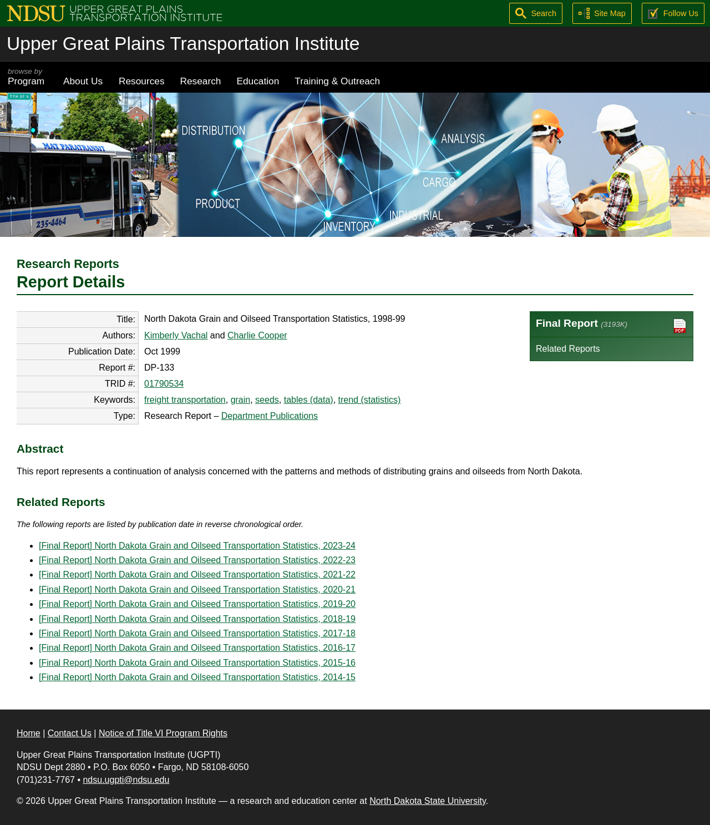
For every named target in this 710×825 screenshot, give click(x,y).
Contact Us (70, 733)
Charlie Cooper (257, 335)
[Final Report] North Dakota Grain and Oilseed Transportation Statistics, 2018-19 (197, 619)
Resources (142, 81)
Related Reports (568, 348)
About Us (83, 81)
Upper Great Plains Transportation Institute (183, 43)
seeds (267, 399)
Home (28, 733)
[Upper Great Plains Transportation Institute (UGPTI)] (115, 12)
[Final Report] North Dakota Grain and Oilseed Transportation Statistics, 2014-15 (197, 677)
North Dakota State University (427, 801)
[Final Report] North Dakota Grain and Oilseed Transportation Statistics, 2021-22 (197, 574)
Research (200, 81)
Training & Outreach (337, 81)
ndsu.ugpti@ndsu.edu (126, 779)
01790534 (164, 383)
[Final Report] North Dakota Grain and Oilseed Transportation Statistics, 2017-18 (197, 633)
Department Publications (269, 416)
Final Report (611, 326)
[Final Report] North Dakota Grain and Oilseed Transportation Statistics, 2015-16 (197, 662)
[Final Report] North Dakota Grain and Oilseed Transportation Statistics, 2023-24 (197, 545)
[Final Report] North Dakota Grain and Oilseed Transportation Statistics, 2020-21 (197, 589)
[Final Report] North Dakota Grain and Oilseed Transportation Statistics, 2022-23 (197, 560)
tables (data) (308, 399)
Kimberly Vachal (175, 335)
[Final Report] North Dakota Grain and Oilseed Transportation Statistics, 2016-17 (197, 647)
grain (241, 399)
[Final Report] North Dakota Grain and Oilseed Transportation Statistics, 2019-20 (197, 604)
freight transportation (185, 399)
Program (28, 77)
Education (257, 81)
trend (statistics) (369, 399)
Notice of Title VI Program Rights (163, 733)
